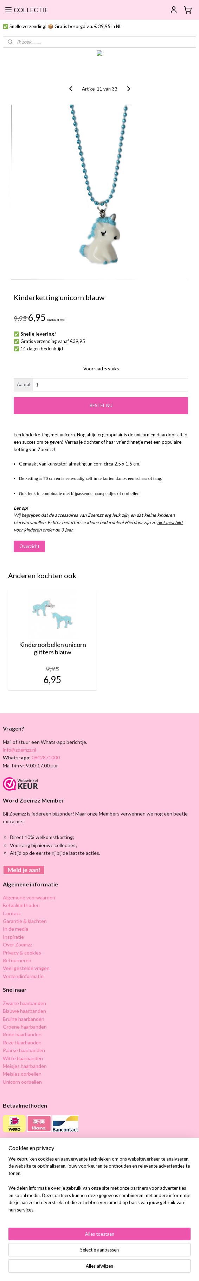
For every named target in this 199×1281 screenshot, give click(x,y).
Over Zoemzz (17, 944)
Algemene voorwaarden (29, 897)
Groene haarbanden (25, 1027)
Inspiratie (13, 937)
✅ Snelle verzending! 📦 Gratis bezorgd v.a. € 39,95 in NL (62, 26)
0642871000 (45, 757)
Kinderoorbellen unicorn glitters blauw (52, 648)
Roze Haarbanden (22, 1042)
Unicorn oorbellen (22, 1082)
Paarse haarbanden (24, 1050)
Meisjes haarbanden (25, 1066)
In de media (15, 929)
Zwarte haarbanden (24, 1003)
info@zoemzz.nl (19, 750)
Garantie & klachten (25, 921)
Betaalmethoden (21, 905)
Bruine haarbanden (23, 1019)
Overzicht (29, 546)
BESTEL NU (101, 405)
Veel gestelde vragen (26, 968)
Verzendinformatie (23, 976)
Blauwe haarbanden (24, 1011)
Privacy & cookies (22, 953)
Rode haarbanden (22, 1034)
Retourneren (17, 960)
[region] (99, 1187)
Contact (12, 913)
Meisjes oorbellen (22, 1074)
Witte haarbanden (23, 1058)
